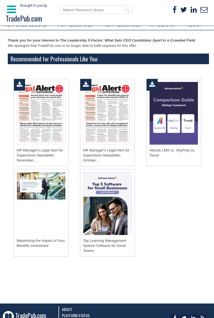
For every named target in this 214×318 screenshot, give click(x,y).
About (67, 309)
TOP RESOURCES (75, 25)
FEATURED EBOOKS (25, 25)
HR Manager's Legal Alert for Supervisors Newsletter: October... (106, 155)
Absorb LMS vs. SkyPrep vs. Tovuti (172, 152)
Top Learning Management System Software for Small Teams (104, 245)
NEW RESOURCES (122, 25)
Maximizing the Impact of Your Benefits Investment (41, 243)
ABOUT (195, 25)
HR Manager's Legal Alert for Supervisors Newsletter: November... (40, 155)
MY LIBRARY (163, 25)
